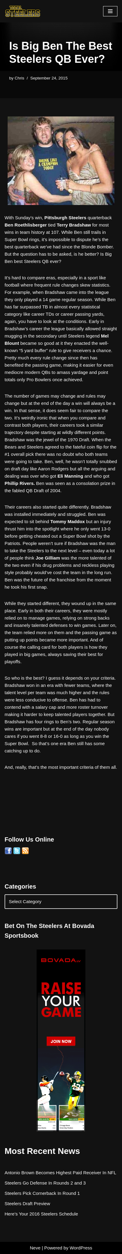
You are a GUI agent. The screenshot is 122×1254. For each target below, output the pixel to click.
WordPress (81, 1247)
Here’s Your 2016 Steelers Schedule (41, 1213)
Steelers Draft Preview (27, 1203)
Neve (35, 1247)
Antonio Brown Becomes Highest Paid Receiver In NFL (60, 1172)
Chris (19, 78)
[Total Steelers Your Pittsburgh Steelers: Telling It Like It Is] (23, 11)
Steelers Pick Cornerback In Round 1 (42, 1193)
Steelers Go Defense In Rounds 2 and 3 (45, 1182)
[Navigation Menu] (110, 11)
